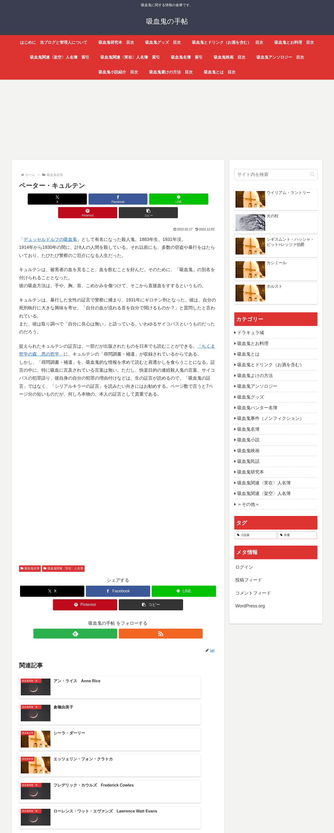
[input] (275, 174)
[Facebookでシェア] (85, 199)
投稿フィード (248, 579)
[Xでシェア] (51, 199)
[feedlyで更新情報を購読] (112, 620)
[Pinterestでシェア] (151, 199)
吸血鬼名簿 (30, 554)
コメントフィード (253, 593)
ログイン (244, 567)
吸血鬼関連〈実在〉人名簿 (63, 554)
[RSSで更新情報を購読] (124, 620)
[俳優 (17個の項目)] (297, 535)
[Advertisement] (160, 118)
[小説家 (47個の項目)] (256, 535)
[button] (184, 199)
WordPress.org (250, 605)
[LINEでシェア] (118, 199)
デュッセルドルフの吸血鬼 (50, 225)
